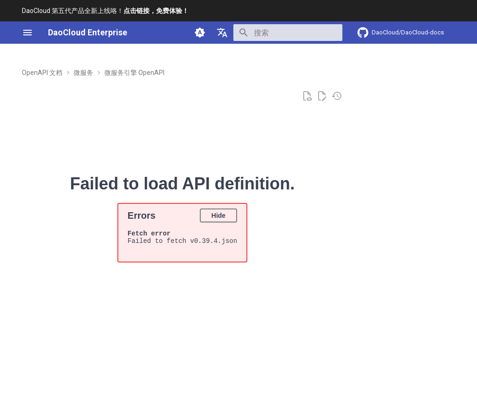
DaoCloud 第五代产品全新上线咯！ (105, 10)
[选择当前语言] (222, 32)
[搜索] (287, 32)
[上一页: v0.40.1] (51, 363)
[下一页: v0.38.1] (425, 363)
